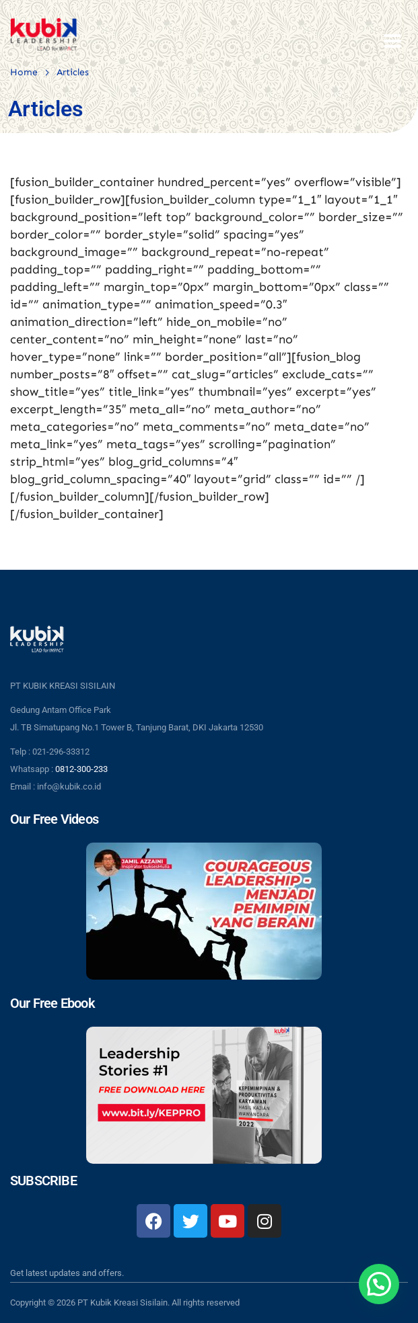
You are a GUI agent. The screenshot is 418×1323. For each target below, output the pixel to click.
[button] (379, 1284)
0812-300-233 (81, 769)
